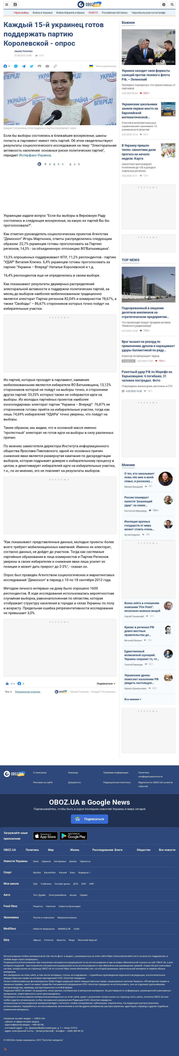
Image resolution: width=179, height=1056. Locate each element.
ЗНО (83, 883)
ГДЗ (35, 883)
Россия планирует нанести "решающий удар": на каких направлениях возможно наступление (141, 501)
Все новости (167, 850)
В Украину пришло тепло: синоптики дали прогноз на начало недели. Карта (139, 152)
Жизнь (74, 850)
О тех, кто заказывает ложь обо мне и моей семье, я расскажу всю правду (139, 477)
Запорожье (60, 861)
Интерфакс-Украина (35, 155)
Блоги (118, 850)
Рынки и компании (43, 917)
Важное (128, 22)
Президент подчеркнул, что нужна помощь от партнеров (148, 87)
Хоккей (63, 872)
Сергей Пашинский (134, 616)
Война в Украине (42, 12)
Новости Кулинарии (70, 906)
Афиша (37, 940)
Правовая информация (115, 772)
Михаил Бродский (133, 487)
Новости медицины (44, 928)
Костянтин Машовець (135, 511)
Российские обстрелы (115, 12)
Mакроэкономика (67, 917)
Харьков (46, 861)
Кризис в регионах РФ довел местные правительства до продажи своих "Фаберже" (139, 631)
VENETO (93, 12)
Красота (61, 940)
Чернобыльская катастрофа (148, 12)
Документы (74, 782)
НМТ (91, 883)
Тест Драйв (39, 895)
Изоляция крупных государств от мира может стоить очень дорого (138, 525)
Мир (51, 850)
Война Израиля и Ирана (70, 12)
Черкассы (85, 861)
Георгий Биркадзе (133, 664)
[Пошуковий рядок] (172, 4)
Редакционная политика (27, 692)
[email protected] (44, 1031)
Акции (73, 895)
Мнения (128, 465)
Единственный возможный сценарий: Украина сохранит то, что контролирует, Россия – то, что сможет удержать (141, 655)
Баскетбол (50, 872)
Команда (73, 772)
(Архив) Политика (23, 51)
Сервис (84, 895)
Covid (76, 928)
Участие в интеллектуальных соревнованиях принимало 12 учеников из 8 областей (139, 126)
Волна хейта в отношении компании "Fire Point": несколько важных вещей (142, 607)
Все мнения (131, 699)
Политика (32, 850)
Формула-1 (84, 872)
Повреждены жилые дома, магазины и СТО (147, 386)
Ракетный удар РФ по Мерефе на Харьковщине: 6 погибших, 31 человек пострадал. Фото (147, 376)
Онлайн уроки (62, 883)
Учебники (46, 883)
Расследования (102, 850)
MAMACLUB (64, 928)
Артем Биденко (132, 535)
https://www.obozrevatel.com (122, 956)
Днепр (72, 861)
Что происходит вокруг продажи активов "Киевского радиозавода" (146, 324)
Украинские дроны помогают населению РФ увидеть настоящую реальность (141, 679)
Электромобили (57, 895)
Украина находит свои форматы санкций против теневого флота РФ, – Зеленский (146, 75)
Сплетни (49, 940)
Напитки (50, 906)
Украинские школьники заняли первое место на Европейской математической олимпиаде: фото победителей (140, 110)
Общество (144, 850)
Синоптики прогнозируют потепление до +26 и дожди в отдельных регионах (139, 167)
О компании (40, 772)
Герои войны (21, 12)
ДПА (75, 883)
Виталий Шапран (133, 640)
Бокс (72, 872)
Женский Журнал (87, 940)
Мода (72, 940)
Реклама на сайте (43, 782)
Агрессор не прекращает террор (140, 356)
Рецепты (38, 906)
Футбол (37, 872)
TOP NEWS (130, 260)
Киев (35, 861)
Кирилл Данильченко (135, 688)
